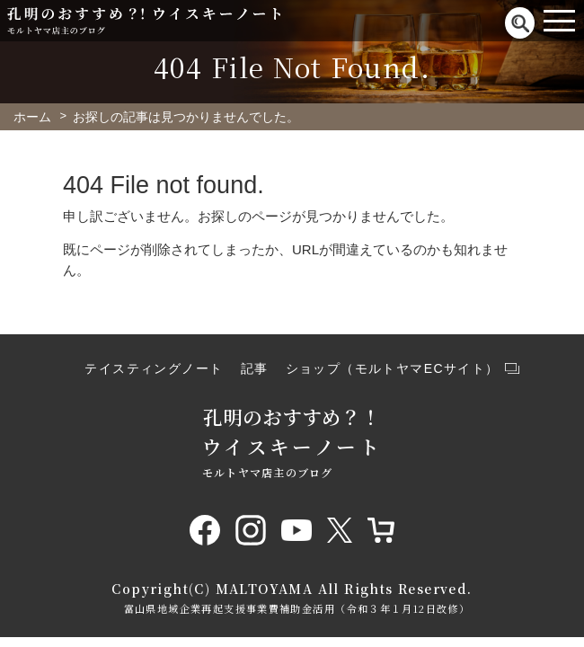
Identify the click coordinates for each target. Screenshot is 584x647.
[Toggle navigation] (559, 20)
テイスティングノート (153, 368)
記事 (255, 368)
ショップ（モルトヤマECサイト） (393, 368)
